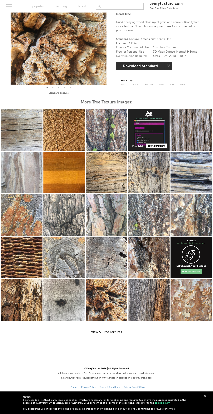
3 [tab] (59, 87)
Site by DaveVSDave (134, 387)
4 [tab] (64, 87)
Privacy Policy (88, 387)
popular (38, 6)
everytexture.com (166, 5)
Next (109, 48)
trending (61, 6)
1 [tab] (47, 87)
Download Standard (140, 66)
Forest (182, 84)
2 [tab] (53, 87)
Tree (172, 84)
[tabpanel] (58, 49)
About (74, 387)
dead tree (148, 84)
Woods (161, 84)
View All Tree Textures (106, 331)
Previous (8, 48)
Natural (135, 84)
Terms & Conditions (110, 387)
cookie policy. (162, 402)
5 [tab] (70, 87)
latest (82, 6)
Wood (123, 84)
